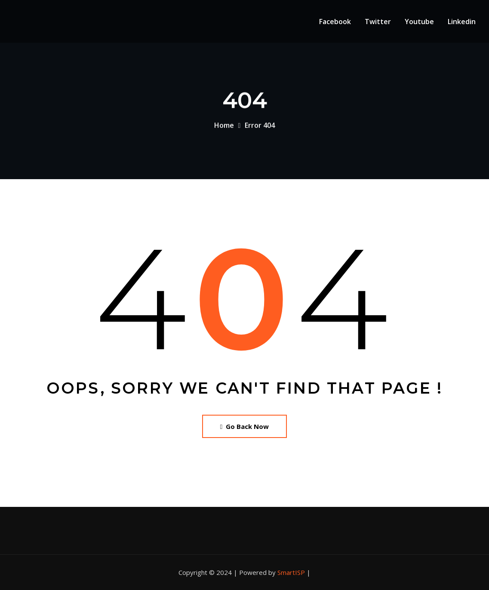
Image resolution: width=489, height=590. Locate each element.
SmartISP (291, 572)
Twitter (378, 21)
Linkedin (462, 21)
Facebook (335, 21)
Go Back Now (244, 426)
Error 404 (260, 127)
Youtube (419, 21)
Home (224, 127)
